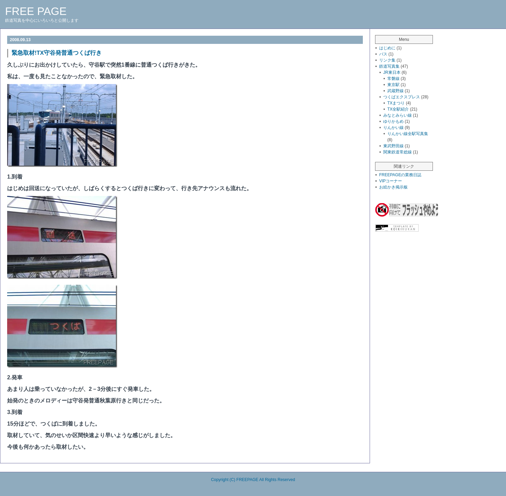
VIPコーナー (390, 181)
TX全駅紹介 (398, 109)
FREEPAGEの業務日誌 (400, 174)
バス (383, 54)
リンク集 (387, 60)
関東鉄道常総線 (397, 152)
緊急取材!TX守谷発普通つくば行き (57, 53)
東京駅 (393, 84)
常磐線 (393, 78)
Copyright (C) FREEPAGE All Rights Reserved (253, 479)
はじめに (387, 48)
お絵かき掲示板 (393, 187)
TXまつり (396, 103)
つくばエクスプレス (401, 97)
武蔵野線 (395, 90)
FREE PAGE (36, 11)
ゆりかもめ (393, 121)
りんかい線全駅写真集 (407, 133)
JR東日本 (392, 72)
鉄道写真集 (389, 66)
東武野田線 (393, 146)
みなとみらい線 (397, 115)
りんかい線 (393, 127)
